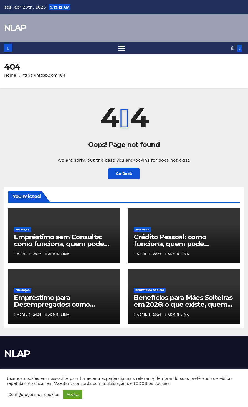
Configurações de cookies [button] (33, 394)
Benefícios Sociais (149, 290)
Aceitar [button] (73, 394)
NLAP (15, 28)
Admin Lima (57, 254)
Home (10, 75)
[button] (232, 48)
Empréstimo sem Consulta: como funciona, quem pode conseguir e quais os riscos (59, 244)
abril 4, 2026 (30, 254)
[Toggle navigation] (121, 48)
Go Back (124, 173)
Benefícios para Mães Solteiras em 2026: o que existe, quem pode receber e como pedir (183, 304)
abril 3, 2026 (150, 314)
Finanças (23, 229)
